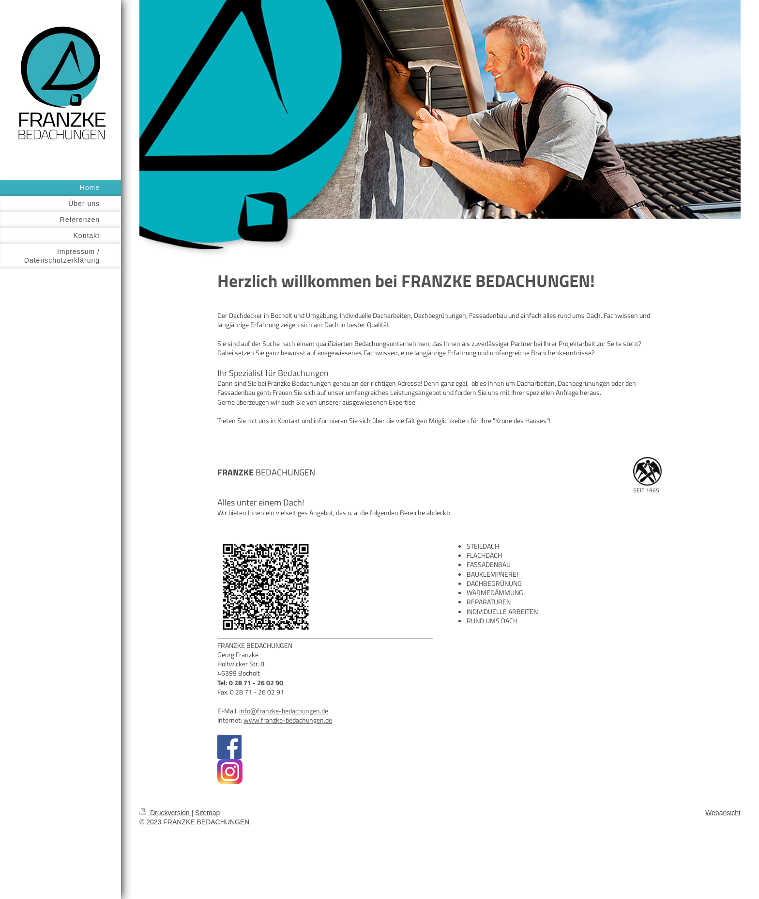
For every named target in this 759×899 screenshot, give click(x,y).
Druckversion (165, 813)
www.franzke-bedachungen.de (287, 720)
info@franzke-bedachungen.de (283, 711)
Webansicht (723, 813)
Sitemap (207, 813)
